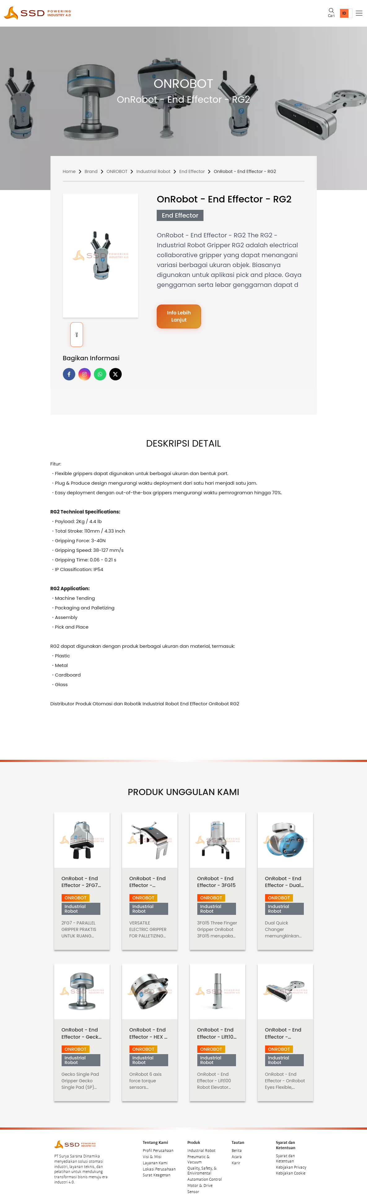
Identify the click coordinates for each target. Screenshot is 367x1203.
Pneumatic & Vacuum (198, 1156)
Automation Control (204, 1176)
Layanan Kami (155, 1159)
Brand (91, 171)
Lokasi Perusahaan (159, 1165)
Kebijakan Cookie (290, 1170)
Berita (237, 1147)
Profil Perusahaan (158, 1147)
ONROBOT (117, 171)
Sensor (193, 1188)
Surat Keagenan (156, 1172)
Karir (236, 1159)
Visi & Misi (152, 1153)
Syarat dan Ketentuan (285, 1155)
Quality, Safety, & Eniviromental (202, 1167)
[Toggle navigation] (359, 13)
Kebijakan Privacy (291, 1164)
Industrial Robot (153, 171)
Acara (237, 1153)
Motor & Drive (199, 1182)
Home (69, 171)
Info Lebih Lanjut (179, 316)
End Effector (192, 171)
